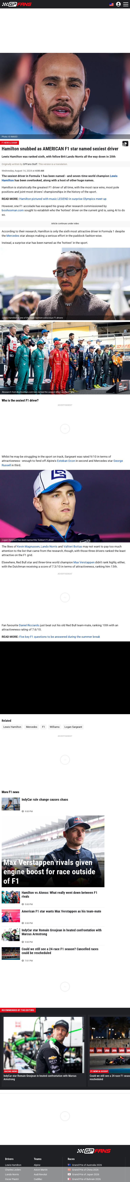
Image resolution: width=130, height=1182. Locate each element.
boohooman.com (13, 210)
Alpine (37, 1165)
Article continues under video (65, 223)
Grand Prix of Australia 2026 (85, 1165)
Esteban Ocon (66, 460)
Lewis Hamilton (12, 726)
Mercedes (12, 235)
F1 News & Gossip (9, 143)
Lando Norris (49, 546)
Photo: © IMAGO (9, 136)
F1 (43, 726)
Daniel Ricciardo (29, 625)
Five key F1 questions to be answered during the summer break (59, 636)
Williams (55, 726)
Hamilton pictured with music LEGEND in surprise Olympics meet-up (62, 199)
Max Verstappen (83, 562)
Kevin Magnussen (28, 546)
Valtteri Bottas (72, 546)
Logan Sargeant (73, 726)
